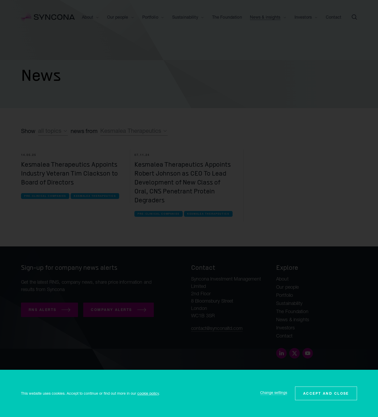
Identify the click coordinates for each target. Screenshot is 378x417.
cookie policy (148, 393)
